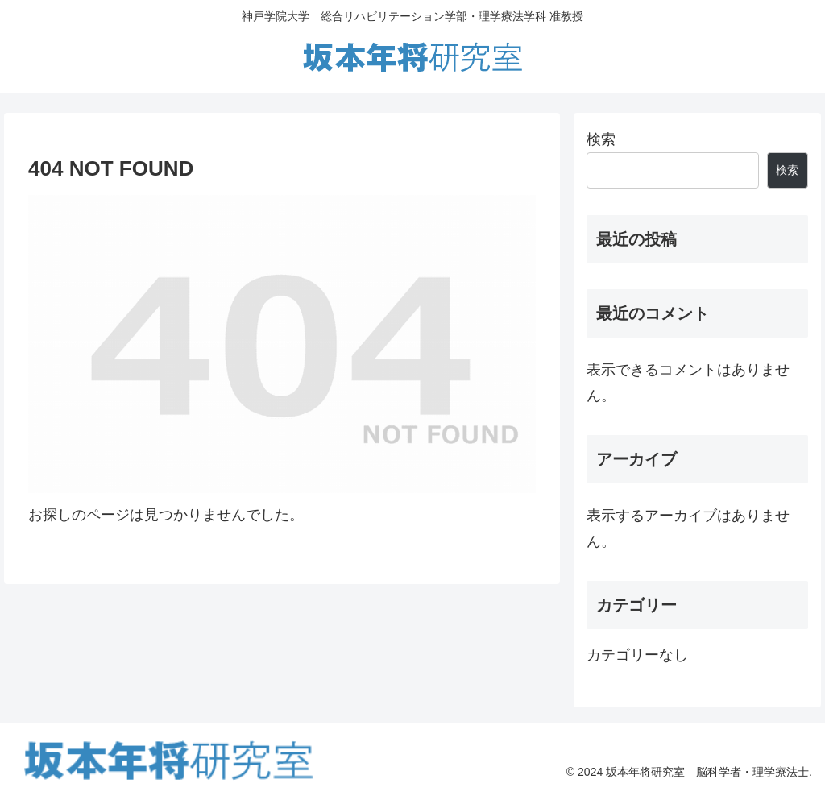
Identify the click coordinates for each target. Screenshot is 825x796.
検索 (601, 139)
